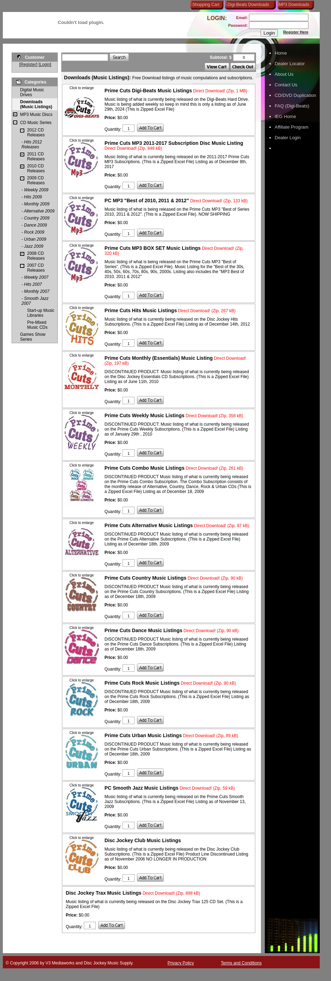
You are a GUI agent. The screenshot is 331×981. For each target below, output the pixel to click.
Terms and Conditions (241, 963)
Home (281, 53)
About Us (284, 74)
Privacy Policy (181, 963)
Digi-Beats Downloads (248, 4)
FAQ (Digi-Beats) (292, 106)
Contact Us (286, 84)
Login (45, 64)
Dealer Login (288, 137)
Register (28, 64)
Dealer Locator (290, 63)
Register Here (295, 32)
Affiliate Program (291, 127)
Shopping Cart (205, 4)
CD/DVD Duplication (295, 95)
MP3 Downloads (292, 4)
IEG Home (285, 116)
